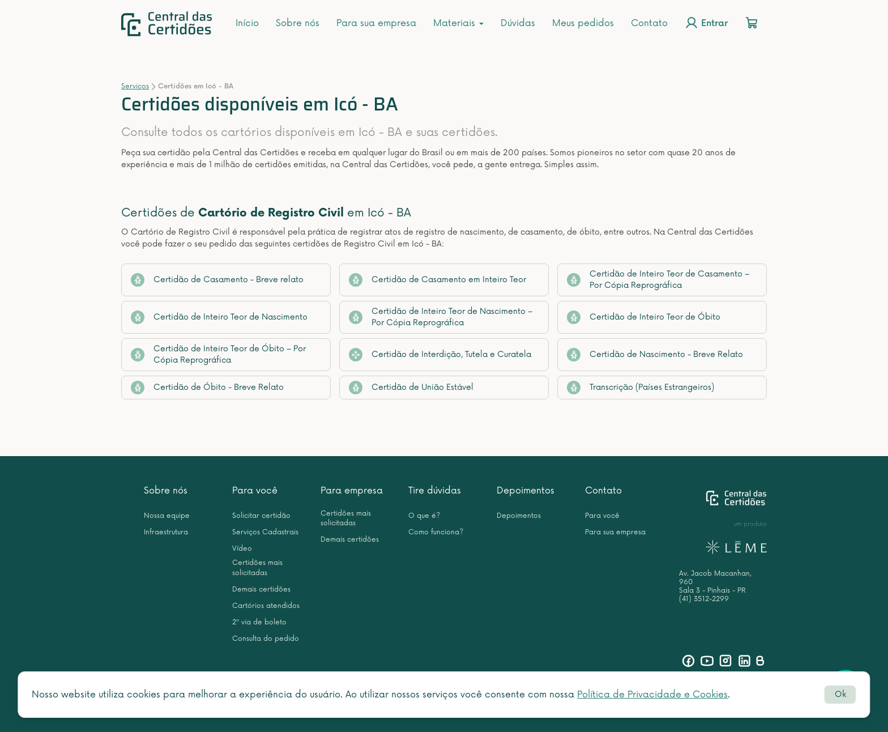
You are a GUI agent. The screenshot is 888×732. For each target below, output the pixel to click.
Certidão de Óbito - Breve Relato (207, 387)
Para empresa (352, 490)
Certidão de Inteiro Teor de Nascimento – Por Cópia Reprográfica (440, 317)
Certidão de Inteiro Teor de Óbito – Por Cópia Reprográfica (218, 354)
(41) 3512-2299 (704, 599)
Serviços (135, 86)
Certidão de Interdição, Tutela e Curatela (440, 354)
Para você (255, 490)
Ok (840, 694)
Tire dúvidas (434, 490)
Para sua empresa (376, 23)
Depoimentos (525, 490)
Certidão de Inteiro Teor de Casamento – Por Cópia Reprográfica (658, 279)
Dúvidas (518, 23)
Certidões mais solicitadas (257, 568)
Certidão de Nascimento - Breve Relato (655, 354)
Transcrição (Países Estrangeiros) (640, 387)
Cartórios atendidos (266, 606)
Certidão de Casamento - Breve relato (217, 280)
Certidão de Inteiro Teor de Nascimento (219, 317)
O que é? (424, 516)
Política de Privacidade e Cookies (652, 694)
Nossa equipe (167, 516)
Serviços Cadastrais (265, 532)
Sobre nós (297, 23)
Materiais (458, 23)
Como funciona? (435, 532)
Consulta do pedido (265, 639)
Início (247, 23)
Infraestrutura (166, 532)
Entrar (706, 22)
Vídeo (242, 548)
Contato (649, 23)
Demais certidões (261, 589)
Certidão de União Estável (411, 387)
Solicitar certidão (261, 516)
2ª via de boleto (259, 622)
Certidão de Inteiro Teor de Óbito (643, 317)
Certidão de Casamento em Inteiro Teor (437, 280)
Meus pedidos (583, 23)
